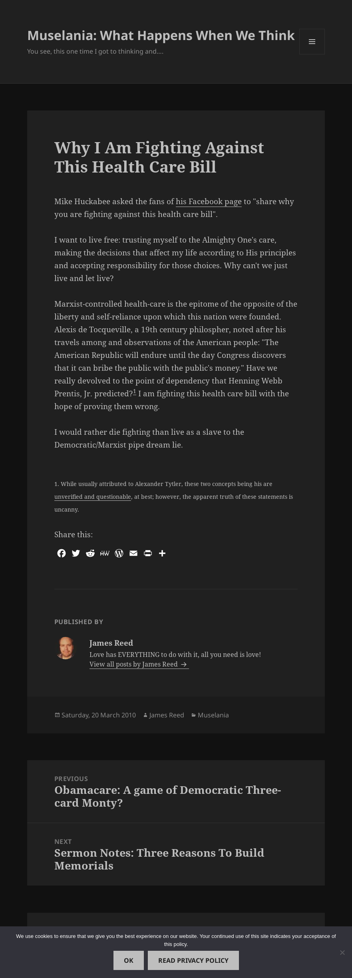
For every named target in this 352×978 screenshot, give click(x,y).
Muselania (213, 715)
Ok (128, 960)
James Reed (166, 715)
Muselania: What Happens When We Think (161, 35)
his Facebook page (209, 201)
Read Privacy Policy (193, 960)
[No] (342, 952)
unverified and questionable (92, 496)
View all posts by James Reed (134, 664)
